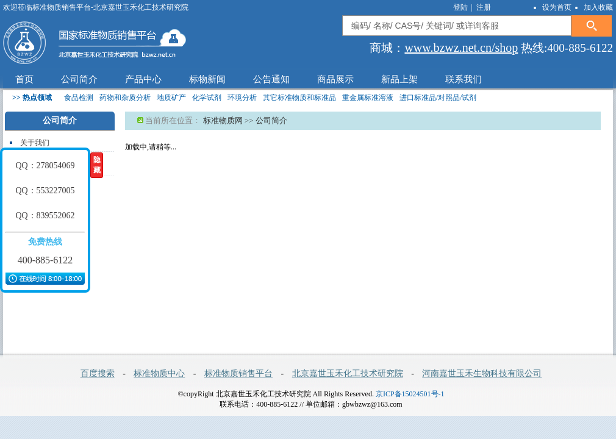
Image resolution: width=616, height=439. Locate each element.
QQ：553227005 (44, 190)
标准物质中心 (159, 373)
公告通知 (271, 79)
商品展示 (335, 79)
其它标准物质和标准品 (299, 97)
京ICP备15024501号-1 (410, 394)
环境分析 (242, 97)
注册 (483, 7)
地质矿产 (171, 97)
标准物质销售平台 (238, 373)
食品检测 (78, 97)
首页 (24, 79)
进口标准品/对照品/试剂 (438, 97)
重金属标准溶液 (367, 97)
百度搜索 (98, 373)
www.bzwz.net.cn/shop (461, 47)
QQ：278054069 (44, 165)
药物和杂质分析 (125, 97)
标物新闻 (207, 79)
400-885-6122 (45, 260)
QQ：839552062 (44, 215)
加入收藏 (598, 7)
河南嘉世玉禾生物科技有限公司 (482, 373)
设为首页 (556, 7)
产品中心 (143, 79)
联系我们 (463, 79)
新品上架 (399, 79)
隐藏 (97, 164)
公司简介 (79, 79)
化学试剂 (206, 97)
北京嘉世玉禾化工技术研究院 (347, 373)
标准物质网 (223, 120)
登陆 (461, 7)
